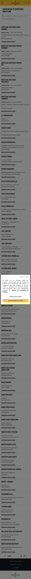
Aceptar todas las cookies (15, 300)
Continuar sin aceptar (24, 276)
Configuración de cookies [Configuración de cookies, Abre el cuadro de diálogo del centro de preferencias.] (15, 296)
